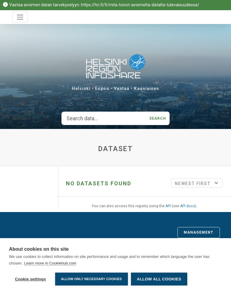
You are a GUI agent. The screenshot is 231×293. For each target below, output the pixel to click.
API (168, 206)
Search (157, 118)
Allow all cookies (159, 279)
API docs (187, 206)
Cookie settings (30, 279)
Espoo (102, 88)
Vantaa (122, 88)
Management (199, 232)
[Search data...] (103, 118)
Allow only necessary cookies (91, 279)
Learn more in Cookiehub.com (50, 263)
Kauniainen (146, 88)
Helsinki (81, 88)
